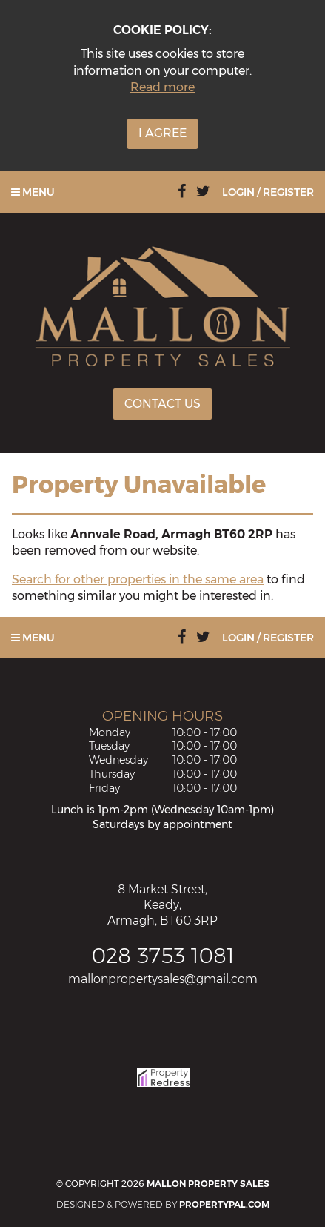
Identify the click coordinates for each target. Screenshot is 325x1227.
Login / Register (268, 192)
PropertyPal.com (224, 1204)
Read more (162, 87)
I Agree (162, 133)
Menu (33, 192)
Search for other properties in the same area (138, 579)
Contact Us (162, 404)
